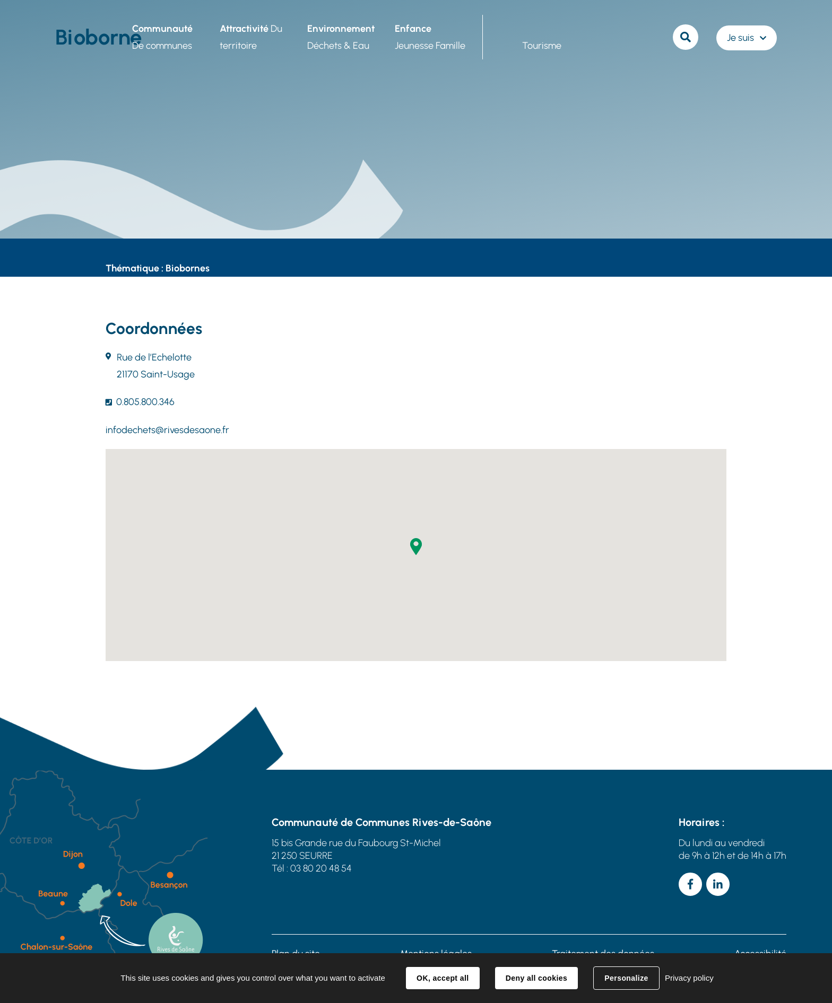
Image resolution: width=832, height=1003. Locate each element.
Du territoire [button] (251, 37)
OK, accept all (443, 978)
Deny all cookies (536, 978)
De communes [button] (162, 37)
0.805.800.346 (145, 402)
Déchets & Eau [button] (341, 37)
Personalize (626, 978)
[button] (416, 546)
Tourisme (541, 45)
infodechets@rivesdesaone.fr (167, 430)
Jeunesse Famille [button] (430, 37)
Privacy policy (689, 977)
